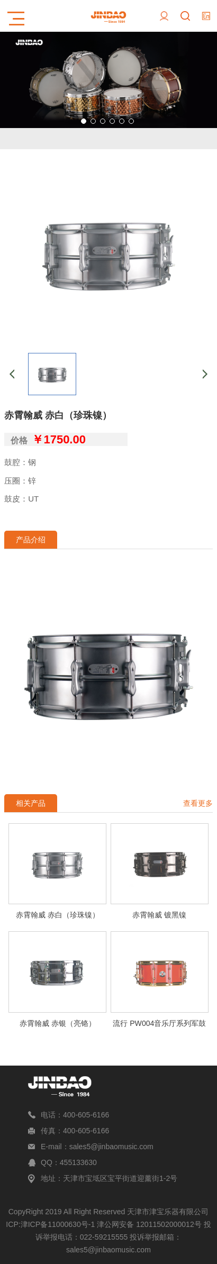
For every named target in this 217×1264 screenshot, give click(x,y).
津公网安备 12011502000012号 (149, 1224)
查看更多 (198, 803)
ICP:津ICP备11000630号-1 (50, 1224)
